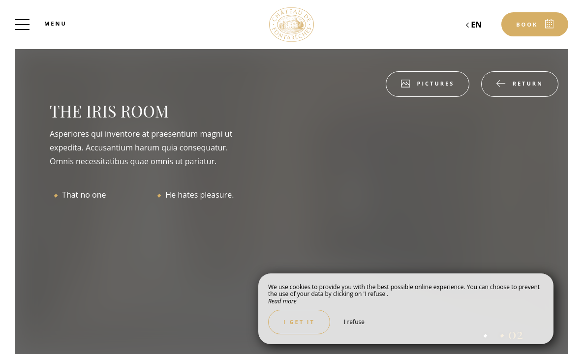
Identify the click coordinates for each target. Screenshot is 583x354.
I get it (299, 321)
